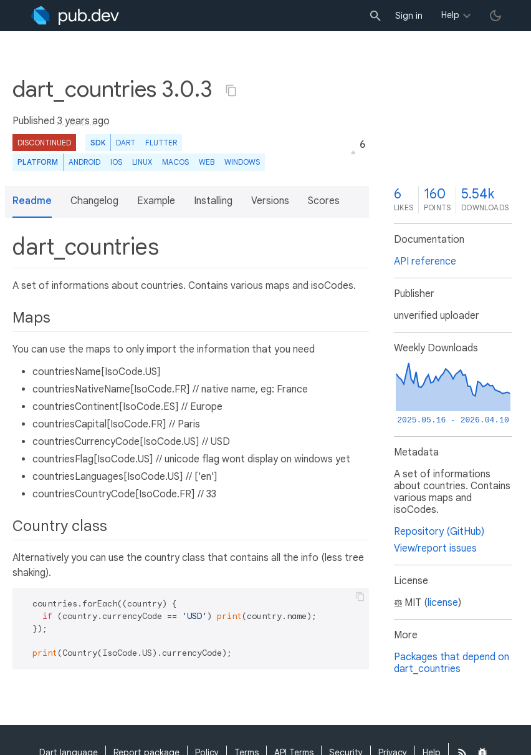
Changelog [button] (94, 201)
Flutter (161, 142)
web (206, 162)
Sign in (409, 15)
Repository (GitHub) (439, 531)
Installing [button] (213, 201)
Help (450, 15)
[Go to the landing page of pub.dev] (75, 15)
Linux (142, 162)
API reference (425, 261)
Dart (125, 142)
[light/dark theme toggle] (495, 15)
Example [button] (156, 201)
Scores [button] (324, 201)
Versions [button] (270, 201)
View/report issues (435, 548)
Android (84, 162)
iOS (116, 162)
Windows (242, 162)
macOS (175, 162)
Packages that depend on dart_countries (451, 663)
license (443, 603)
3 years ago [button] (83, 121)
